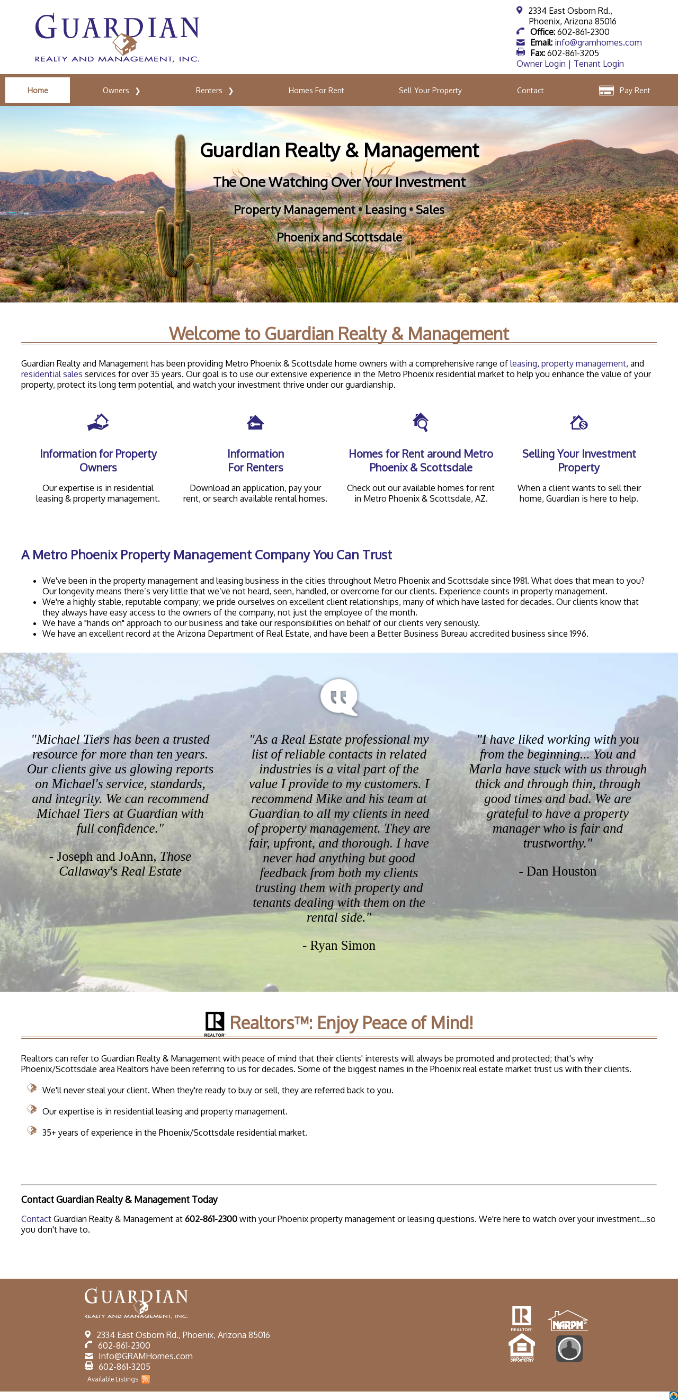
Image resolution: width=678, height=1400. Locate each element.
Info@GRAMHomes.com (146, 1356)
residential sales (52, 374)
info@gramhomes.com (598, 42)
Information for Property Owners (98, 460)
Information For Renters (255, 460)
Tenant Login (599, 63)
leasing (523, 363)
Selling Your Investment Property (579, 460)
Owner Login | (545, 63)
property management (583, 363)
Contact (36, 1219)
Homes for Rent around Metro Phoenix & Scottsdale (421, 460)
